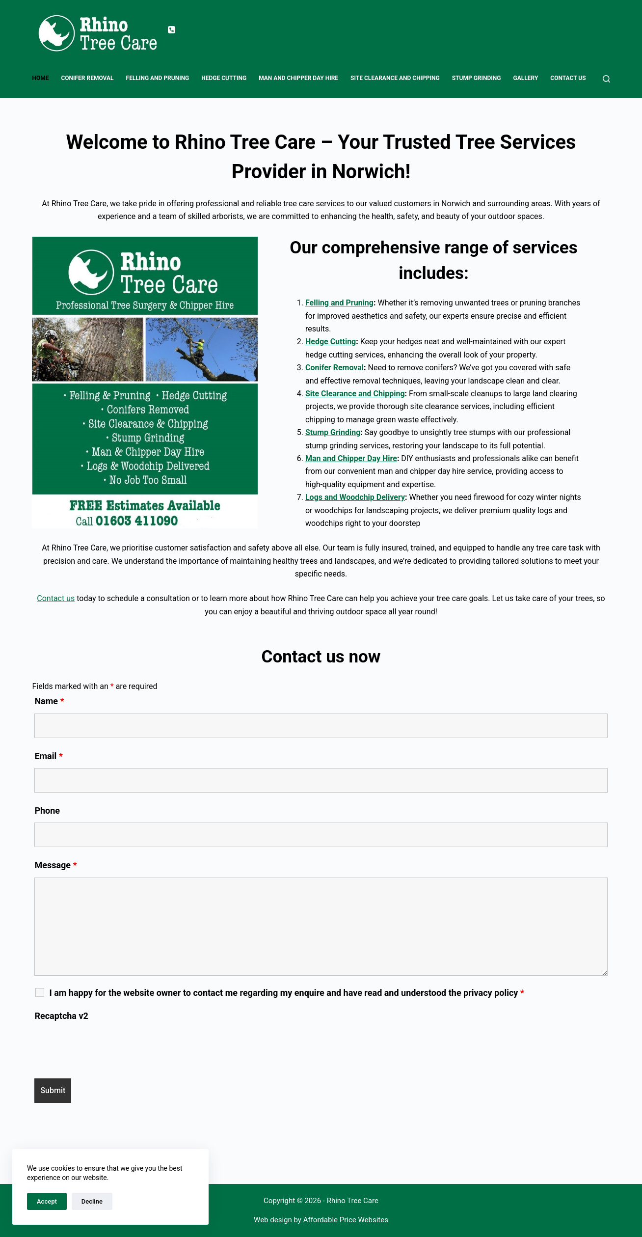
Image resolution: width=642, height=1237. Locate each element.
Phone (47, 810)
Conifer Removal (87, 78)
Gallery (525, 78)
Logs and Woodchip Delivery (355, 497)
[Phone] (171, 29)
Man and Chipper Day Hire (298, 78)
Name (49, 701)
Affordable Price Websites (345, 1219)
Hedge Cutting (223, 78)
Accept (47, 1201)
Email (48, 756)
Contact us (568, 78)
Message (55, 865)
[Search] (606, 78)
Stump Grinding (476, 78)
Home (40, 78)
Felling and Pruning (157, 78)
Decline (92, 1201)
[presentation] (109, 1047)
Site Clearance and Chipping (395, 78)
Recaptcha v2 (61, 1016)
